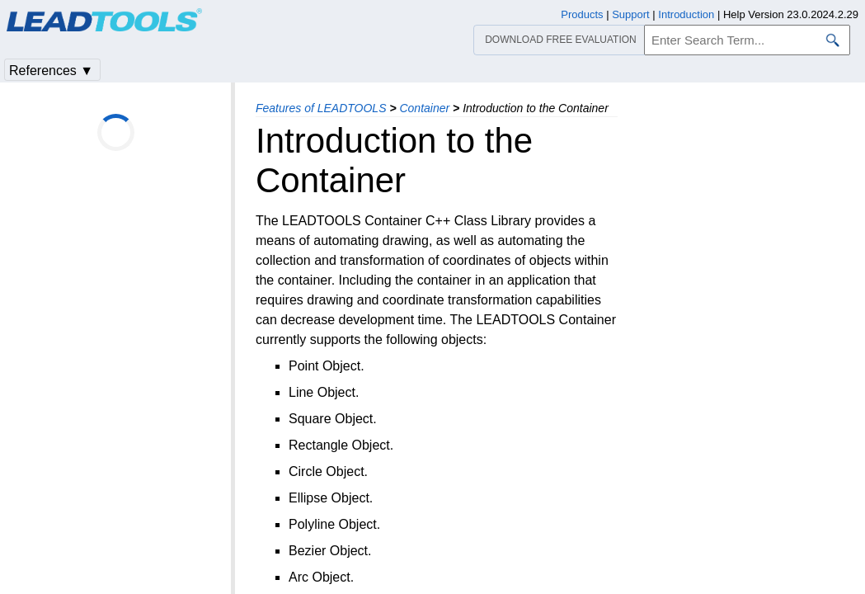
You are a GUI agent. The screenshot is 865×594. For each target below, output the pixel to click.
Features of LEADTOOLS (321, 108)
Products (582, 14)
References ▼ (51, 71)
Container (424, 108)
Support (631, 14)
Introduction (686, 14)
